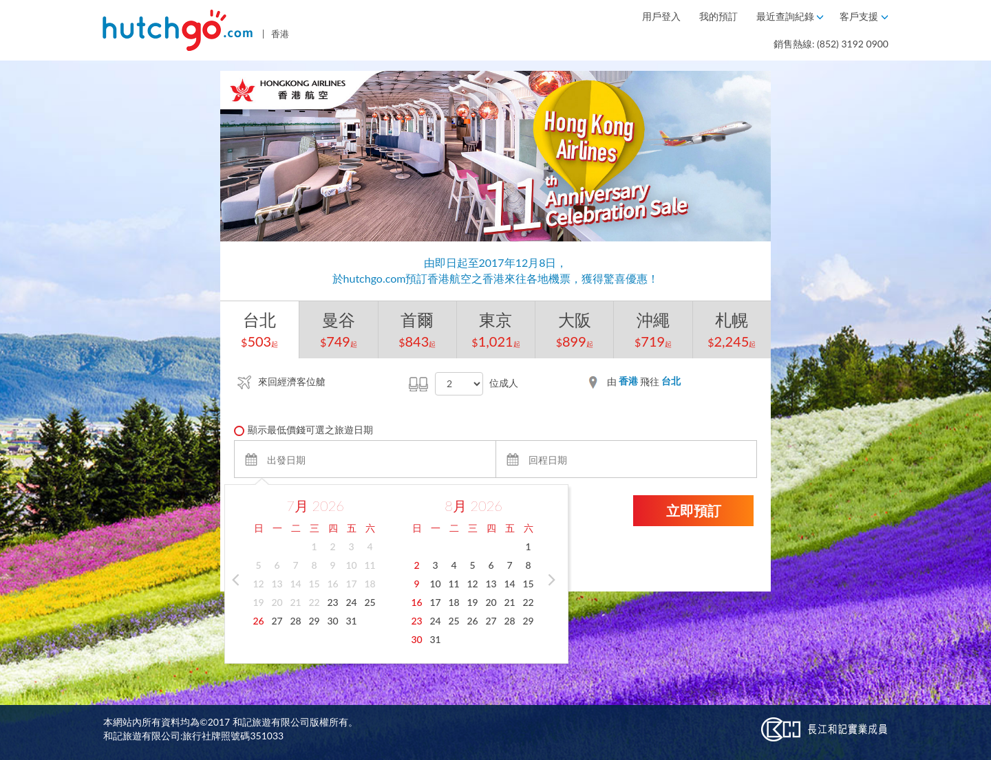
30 (332, 621)
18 (369, 583)
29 (313, 621)
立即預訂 (693, 510)
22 (313, 602)
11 (369, 565)
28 (295, 621)
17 (350, 583)
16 (332, 583)
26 (258, 621)
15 (313, 583)
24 (350, 602)
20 (276, 602)
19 (258, 602)
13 (276, 583)
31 (350, 621)
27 (276, 621)
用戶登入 (662, 16)
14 (295, 583)
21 (295, 602)
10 (350, 565)
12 (258, 583)
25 (369, 602)
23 (332, 602)
